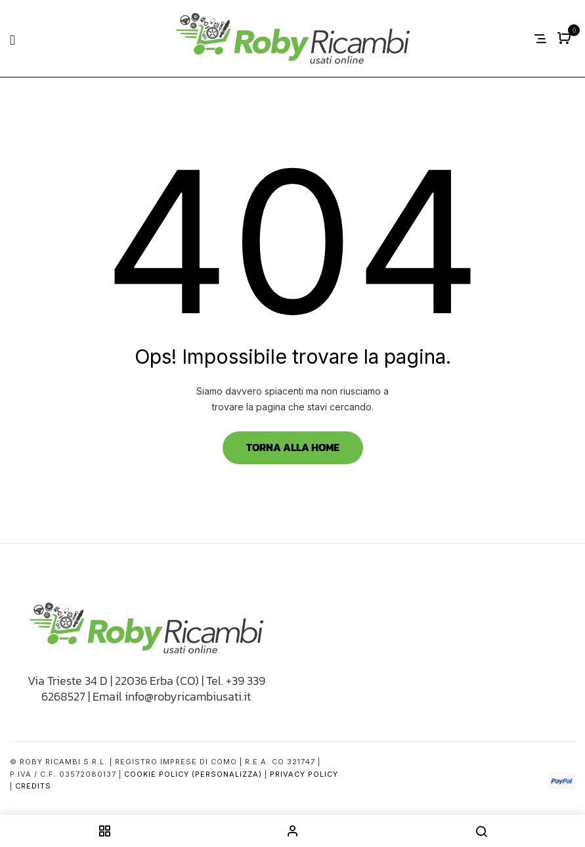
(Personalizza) (227, 774)
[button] (565, 39)
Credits (33, 786)
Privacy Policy (304, 774)
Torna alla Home (292, 447)
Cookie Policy (156, 774)
